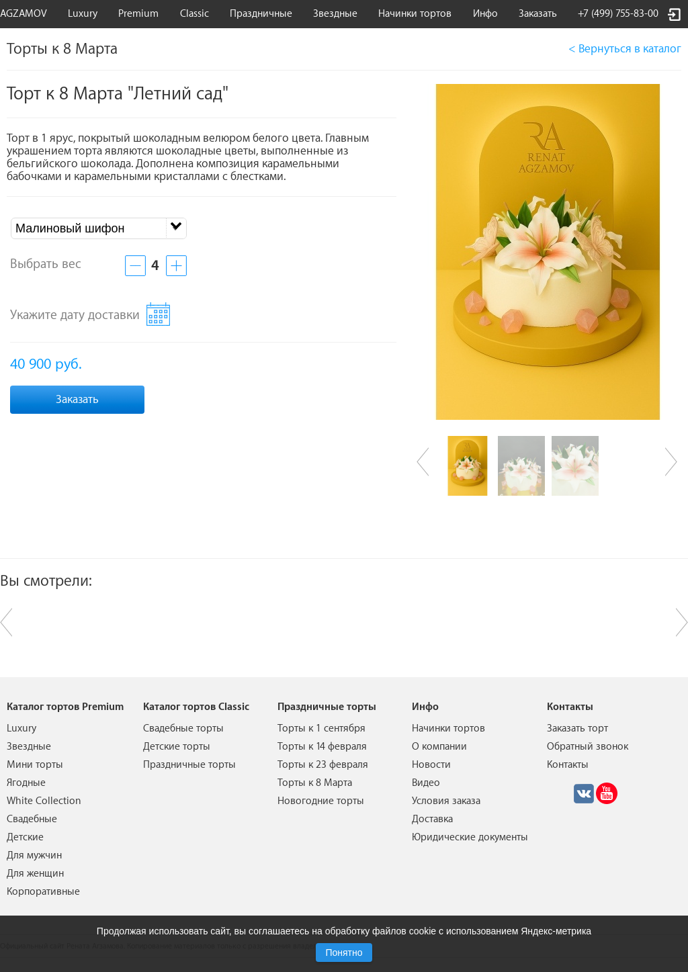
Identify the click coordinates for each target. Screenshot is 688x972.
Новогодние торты (320, 801)
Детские (25, 837)
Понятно (343, 952)
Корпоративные (43, 891)
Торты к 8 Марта (314, 783)
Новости (431, 764)
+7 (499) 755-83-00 (618, 13)
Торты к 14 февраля (322, 746)
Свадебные (32, 819)
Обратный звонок (587, 746)
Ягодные (26, 783)
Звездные (335, 13)
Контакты (568, 764)
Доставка (432, 819)
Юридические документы (470, 837)
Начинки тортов (415, 13)
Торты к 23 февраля (322, 764)
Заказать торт (577, 728)
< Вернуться (624, 48)
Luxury (82, 13)
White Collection (44, 801)
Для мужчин (34, 855)
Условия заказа (446, 801)
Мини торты (35, 764)
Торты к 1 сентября (321, 728)
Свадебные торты (183, 728)
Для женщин (35, 873)
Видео (426, 783)
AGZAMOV (23, 13)
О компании (439, 746)
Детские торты (176, 746)
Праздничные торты (189, 764)
